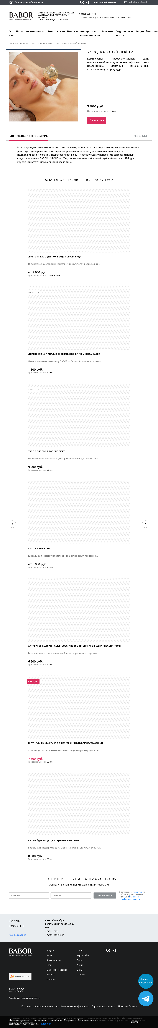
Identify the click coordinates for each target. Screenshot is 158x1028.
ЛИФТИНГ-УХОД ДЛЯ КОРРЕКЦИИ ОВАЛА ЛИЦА (54, 256)
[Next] (145, 524)
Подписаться (104, 895)
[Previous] (12, 524)
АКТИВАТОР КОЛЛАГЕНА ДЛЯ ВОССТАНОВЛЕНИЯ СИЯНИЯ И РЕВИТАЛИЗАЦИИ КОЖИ (74, 645)
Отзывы (81, 974)
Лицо (19, 31)
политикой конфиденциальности (130, 897)
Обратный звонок (105, 2)
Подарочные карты (124, 33)
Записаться (97, 120)
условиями (137, 892)
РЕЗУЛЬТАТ (141, 136)
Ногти (61, 31)
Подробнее (45, 1023)
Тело (51, 31)
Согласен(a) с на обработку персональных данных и (133, 895)
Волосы (72, 31)
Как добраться (17, 934)
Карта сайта (83, 955)
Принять (134, 1021)
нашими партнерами (30, 998)
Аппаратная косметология (90, 33)
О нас (11, 33)
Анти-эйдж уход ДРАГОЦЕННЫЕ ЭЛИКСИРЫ (53, 840)
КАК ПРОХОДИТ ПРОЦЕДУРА (28, 136)
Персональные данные (103, 1006)
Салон (80, 960)
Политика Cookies (127, 1006)
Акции (139, 31)
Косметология (35, 31)
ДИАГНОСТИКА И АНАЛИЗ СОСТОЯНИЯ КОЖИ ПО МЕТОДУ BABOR (64, 353)
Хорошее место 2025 (20, 976)
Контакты (26, 1006)
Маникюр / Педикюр (56, 969)
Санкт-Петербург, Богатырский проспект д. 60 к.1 (107, 17)
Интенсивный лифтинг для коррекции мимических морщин (65, 743)
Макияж (107, 31)
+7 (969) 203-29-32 (54, 935)
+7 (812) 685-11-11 (86, 14)
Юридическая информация (75, 1006)
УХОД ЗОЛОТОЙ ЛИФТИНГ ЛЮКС (46, 451)
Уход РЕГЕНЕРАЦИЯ (39, 548)
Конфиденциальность (46, 1006)
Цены (79, 969)
